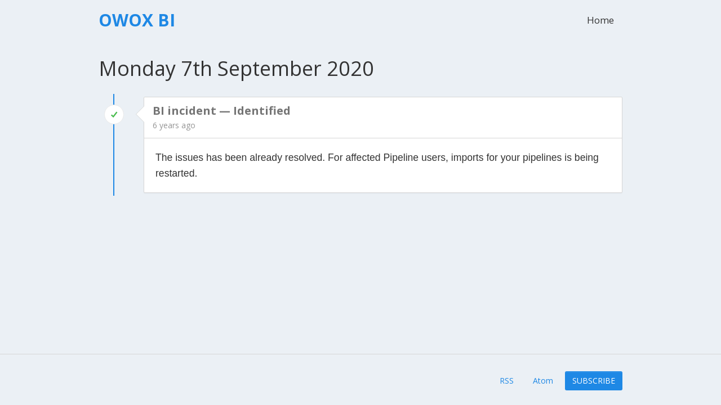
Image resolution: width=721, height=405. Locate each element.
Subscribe (593, 380)
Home (600, 20)
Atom (543, 380)
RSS (507, 380)
